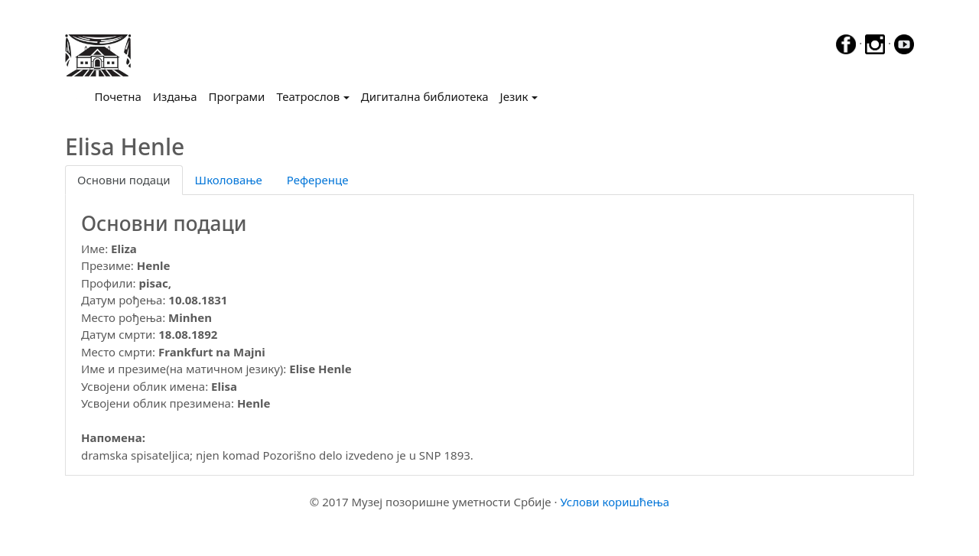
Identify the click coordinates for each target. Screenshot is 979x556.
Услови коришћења (614, 501)
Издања (175, 96)
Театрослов (308, 96)
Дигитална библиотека (425, 96)
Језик (514, 96)
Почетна (121, 95)
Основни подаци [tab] (124, 179)
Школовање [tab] (228, 179)
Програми (237, 96)
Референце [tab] (318, 179)
